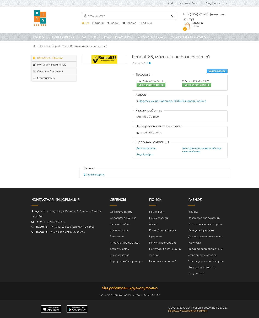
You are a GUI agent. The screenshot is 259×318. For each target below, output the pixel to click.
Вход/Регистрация (217, 3)
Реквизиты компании (201, 267)
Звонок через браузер (151, 85)
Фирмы (98, 23)
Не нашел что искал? (162, 261)
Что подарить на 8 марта (206, 261)
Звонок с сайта (120, 224)
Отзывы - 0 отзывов (48, 71)
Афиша (146, 23)
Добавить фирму (121, 212)
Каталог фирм (49, 46)
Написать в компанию (49, 64)
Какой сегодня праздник (204, 218)
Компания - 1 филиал (48, 58)
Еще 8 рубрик (145, 154)
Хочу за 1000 (196, 273)
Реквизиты (117, 236)
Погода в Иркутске (201, 230)
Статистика (44, 78)
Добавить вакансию (123, 218)
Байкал (193, 212)
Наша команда (120, 255)
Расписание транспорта (205, 224)
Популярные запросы (162, 243)
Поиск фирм (156, 212)
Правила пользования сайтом (187, 311)
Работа (129, 23)
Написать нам (119, 230)
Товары (113, 23)
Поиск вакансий (159, 218)
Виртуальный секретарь (126, 261)
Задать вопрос (217, 71)
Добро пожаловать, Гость (183, 3)
